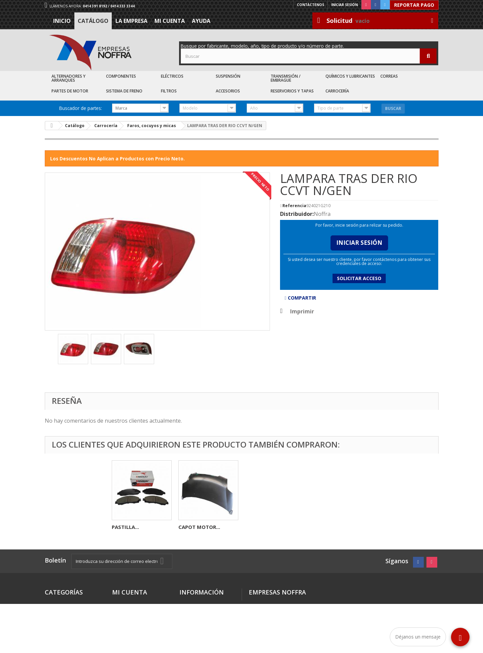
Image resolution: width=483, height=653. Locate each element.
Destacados (59, 603)
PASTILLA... (258, 527)
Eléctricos (172, 76)
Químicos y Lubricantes (350, 76)
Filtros (169, 91)
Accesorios (228, 91)
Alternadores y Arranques (68, 78)
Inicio (62, 21)
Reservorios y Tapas (292, 91)
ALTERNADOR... (130, 527)
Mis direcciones (131, 603)
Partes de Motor (69, 91)
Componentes (121, 76)
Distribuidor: (297, 214)
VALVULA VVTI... (198, 527)
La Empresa (131, 21)
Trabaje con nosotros (205, 624)
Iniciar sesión (344, 4)
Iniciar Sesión (359, 242)
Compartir (300, 298)
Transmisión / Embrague (286, 78)
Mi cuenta (169, 21)
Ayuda (201, 21)
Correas (389, 76)
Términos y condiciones (193, 606)
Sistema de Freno (124, 91)
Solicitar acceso (359, 278)
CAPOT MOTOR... (332, 527)
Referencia (294, 206)
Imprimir (302, 311)
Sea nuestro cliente (203, 632)
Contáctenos (310, 4)
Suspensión (228, 76)
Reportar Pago (414, 5)
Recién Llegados (64, 619)
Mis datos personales (138, 611)
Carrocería (337, 91)
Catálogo (93, 21)
